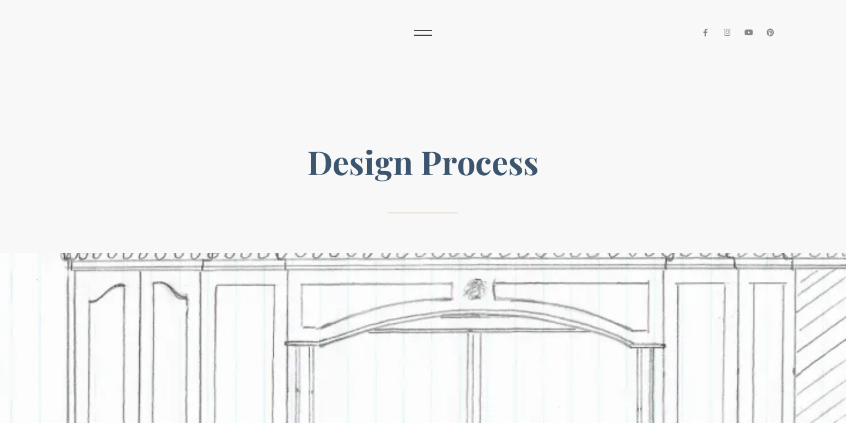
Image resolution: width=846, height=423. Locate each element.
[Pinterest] (771, 32)
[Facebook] (706, 32)
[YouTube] (749, 32)
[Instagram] (728, 32)
